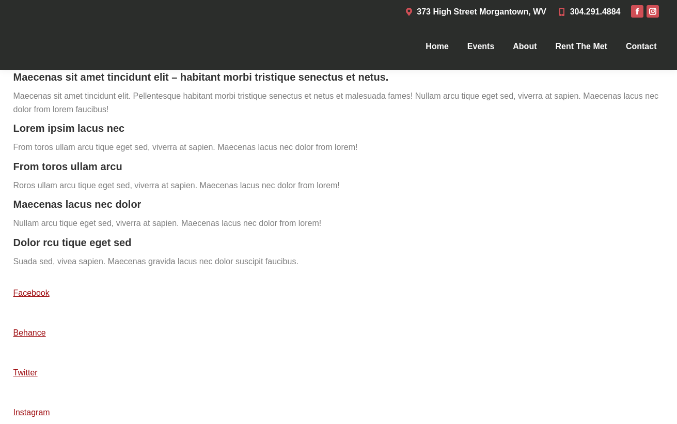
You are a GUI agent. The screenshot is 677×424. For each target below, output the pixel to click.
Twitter (25, 372)
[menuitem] (436, 46)
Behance (29, 332)
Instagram (31, 412)
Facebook (31, 293)
